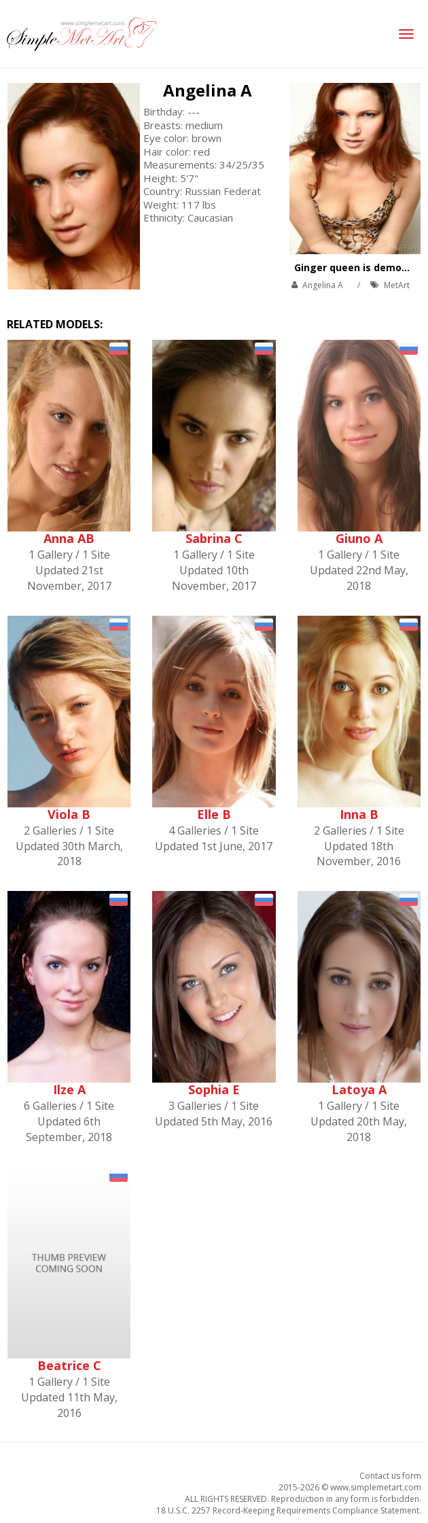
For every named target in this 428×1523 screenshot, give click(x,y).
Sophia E (214, 1089)
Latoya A (359, 1089)
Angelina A (207, 90)
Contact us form (390, 1476)
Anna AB (68, 538)
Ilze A (69, 1089)
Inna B (359, 814)
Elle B (214, 814)
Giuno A (359, 538)
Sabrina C (214, 538)
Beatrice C (69, 1365)
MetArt (397, 285)
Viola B (69, 814)
